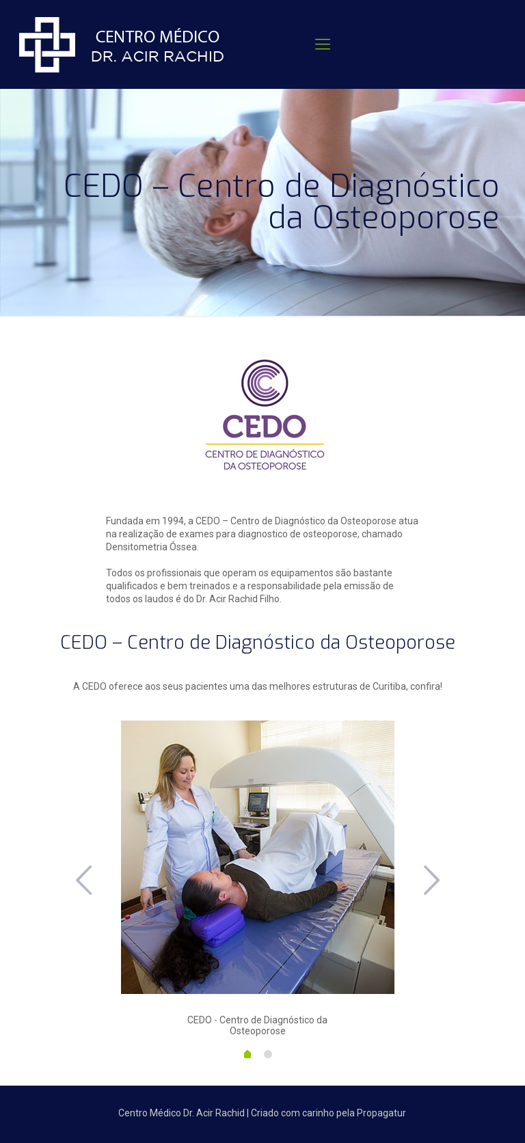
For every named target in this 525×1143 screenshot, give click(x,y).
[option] (257, 878)
